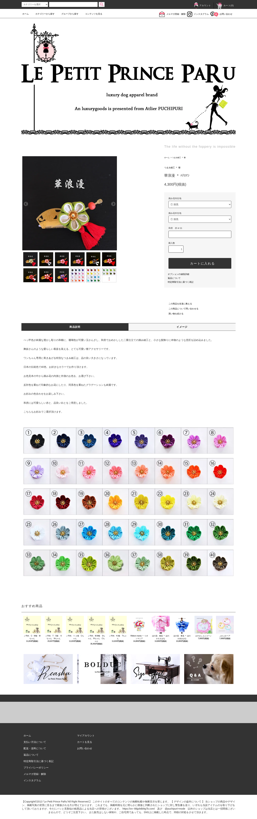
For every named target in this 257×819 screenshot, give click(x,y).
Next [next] (113, 180)
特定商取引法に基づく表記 (180, 282)
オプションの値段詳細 (178, 274)
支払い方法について (35, 742)
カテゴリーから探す (43, 14)
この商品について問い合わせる (181, 308)
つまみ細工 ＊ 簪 (179, 158)
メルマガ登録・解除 (172, 14)
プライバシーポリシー (36, 767)
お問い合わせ (221, 14)
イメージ (182, 326)
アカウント (202, 5)
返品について (174, 278)
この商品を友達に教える (178, 303)
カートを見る (84, 742)
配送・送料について (35, 748)
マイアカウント (86, 735)
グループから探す (68, 14)
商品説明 (74, 326)
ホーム (25, 14)
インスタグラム (198, 14)
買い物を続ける (173, 313)
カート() (225, 5)
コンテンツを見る (91, 14)
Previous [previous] (25, 180)
